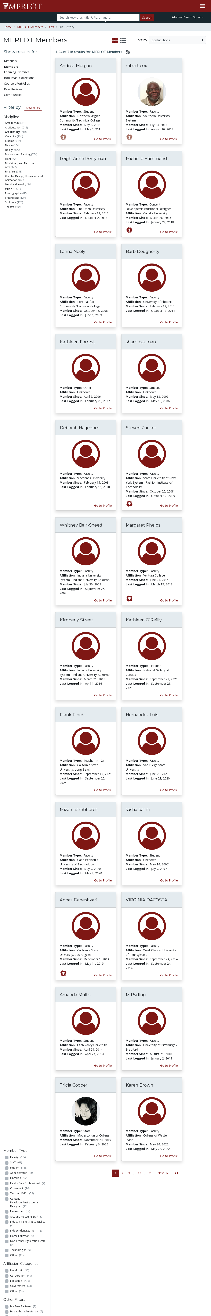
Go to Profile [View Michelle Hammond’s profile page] (169, 232)
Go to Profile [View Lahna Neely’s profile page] (103, 322)
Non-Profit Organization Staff (28, 307)
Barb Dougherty (142, 251)
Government (21, 351)
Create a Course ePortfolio (46, 1225)
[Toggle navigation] (203, 6)
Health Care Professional (27, 248)
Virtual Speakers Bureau (16, 1243)
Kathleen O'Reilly (144, 619)
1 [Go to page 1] (115, 1173)
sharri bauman (141, 341)
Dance (9, 145)
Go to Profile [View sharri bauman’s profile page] (169, 408)
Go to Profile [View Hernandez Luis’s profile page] (169, 790)
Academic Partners (71, 1230)
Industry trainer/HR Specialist (28, 288)
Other (16, 320)
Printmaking (12, 198)
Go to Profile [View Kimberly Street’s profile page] (103, 695)
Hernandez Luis (142, 714)
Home (7, 27)
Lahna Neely (72, 251)
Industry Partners (71, 1239)
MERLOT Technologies (163, 1221)
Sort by (141, 40)
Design (9, 150)
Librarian (18, 243)
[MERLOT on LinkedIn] (192, 1300)
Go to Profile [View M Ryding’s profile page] (169, 1066)
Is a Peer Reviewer (23, 371)
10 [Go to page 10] (139, 1173)
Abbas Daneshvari (78, 899)
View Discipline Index (15, 1252)
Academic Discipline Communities (74, 1205)
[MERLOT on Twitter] (181, 1300)
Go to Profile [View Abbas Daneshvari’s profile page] (103, 975)
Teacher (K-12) (22, 258)
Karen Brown (139, 1085)
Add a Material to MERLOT (45, 1203)
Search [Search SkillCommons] (187, 1201)
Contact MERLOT (136, 1296)
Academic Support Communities (74, 1219)
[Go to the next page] (163, 1173)
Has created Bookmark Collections (24, 406)
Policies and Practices (161, 1269)
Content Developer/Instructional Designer (24, 267)
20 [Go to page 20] (150, 1173)
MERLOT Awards (159, 1252)
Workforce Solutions (190, 1208)
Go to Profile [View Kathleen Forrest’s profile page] (103, 408)
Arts (51, 27)
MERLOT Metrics (129, 1203)
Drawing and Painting (17, 154)
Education (20, 345)
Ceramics (10, 136)
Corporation (21, 340)
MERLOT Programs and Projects (134, 1219)
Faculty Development (163, 1261)
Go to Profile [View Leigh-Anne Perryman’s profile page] (103, 232)
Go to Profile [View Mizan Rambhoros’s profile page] (103, 880)
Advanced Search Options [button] (187, 17)
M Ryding (136, 994)
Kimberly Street (76, 619)
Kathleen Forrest (77, 341)
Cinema (9, 141)
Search (147, 17)
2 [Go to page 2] (122, 1173)
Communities (13, 95)
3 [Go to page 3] (129, 1173)
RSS (8, 1259)
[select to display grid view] (115, 41)
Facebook (130, 1237)
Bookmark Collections (19, 78)
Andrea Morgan (76, 65)
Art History (12, 132)
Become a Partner (101, 1207)
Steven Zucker (141, 427)
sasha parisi (138, 809)
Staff (16, 227)
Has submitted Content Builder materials (28, 388)
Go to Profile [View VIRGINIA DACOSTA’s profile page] (169, 975)
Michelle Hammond (146, 158)
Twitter (128, 1241)
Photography (13, 193)
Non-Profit (19, 335)
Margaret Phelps (143, 525)
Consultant (19, 253)
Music (8, 189)
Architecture (12, 123)
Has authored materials (26, 376)
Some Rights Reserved (107, 1296)
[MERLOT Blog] (203, 1300)
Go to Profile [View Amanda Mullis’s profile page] (103, 1066)
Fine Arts (10, 171)
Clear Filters (33, 107)
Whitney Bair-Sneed (81, 525)
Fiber (8, 159)
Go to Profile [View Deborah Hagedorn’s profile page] (103, 506)
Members (11, 67)
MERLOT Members (30, 27)
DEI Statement (163, 1285)
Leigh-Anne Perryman (83, 158)
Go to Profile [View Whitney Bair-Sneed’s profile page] (103, 600)
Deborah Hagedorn (79, 427)
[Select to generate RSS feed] (126, 51)
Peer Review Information (162, 1243)
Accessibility (161, 1281)
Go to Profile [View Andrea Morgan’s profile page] (103, 139)
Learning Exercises (16, 72)
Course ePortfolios (17, 83)
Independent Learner (26, 295)
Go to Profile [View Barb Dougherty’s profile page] (169, 322)
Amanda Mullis (75, 994)
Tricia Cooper (73, 1085)
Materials (10, 61)
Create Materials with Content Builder (46, 1214)
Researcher (20, 276)
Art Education (13, 127)
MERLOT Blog (133, 1232)
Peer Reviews (13, 89)
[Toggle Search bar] (105, 21)
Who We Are (161, 1205)
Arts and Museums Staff (26, 281)
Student (18, 232)
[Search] (98, 17)
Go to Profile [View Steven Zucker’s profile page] (169, 506)
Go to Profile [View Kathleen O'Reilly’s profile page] (169, 695)
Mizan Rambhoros (79, 809)
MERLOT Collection (161, 1212)
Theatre (9, 207)
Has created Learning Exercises (23, 424)
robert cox (136, 65)
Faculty (18, 222)
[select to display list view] (123, 41)
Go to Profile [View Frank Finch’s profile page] (103, 790)
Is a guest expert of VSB (26, 431)
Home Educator (22, 300)
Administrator (21, 237)
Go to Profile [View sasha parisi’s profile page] (169, 880)
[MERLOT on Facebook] (170, 1300)
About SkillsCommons (194, 1217)
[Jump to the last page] (176, 1173)
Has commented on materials (28, 397)
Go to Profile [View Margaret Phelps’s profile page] (169, 600)
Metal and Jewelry (15, 184)
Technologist (20, 315)
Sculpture (10, 202)
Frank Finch (72, 714)
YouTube (129, 1246)
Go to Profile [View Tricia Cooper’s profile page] (103, 1156)
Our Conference (134, 1210)
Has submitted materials (27, 381)
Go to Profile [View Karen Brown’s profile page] (169, 1156)
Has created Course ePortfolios (22, 415)
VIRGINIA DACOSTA (146, 899)
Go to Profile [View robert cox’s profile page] (169, 139)
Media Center (132, 1228)
